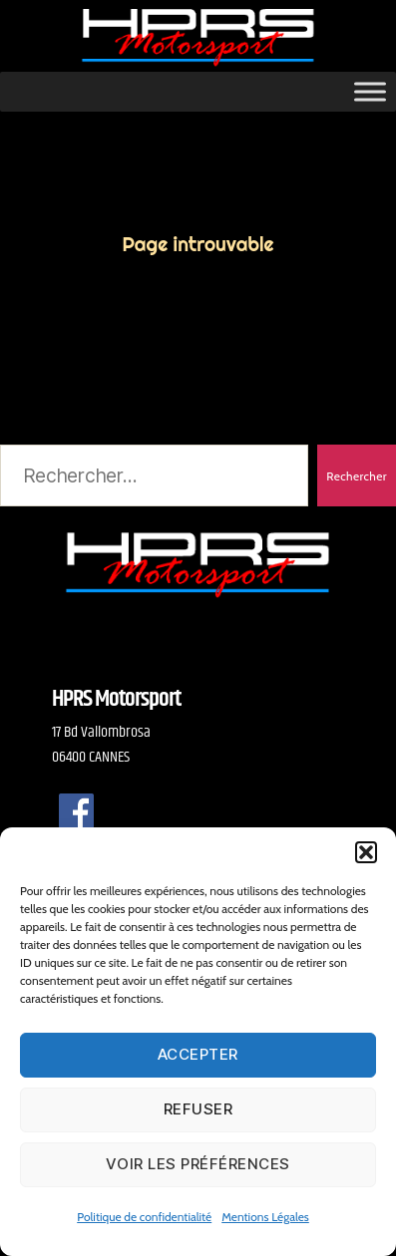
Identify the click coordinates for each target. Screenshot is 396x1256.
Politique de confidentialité (144, 1216)
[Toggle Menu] (370, 91)
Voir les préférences (198, 1163)
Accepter (198, 1054)
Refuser (198, 1108)
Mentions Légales (265, 1216)
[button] (366, 852)
